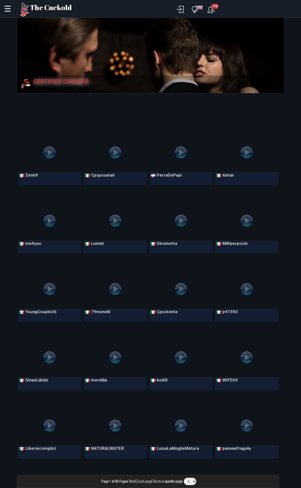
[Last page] (144, 481)
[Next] (132, 481)
